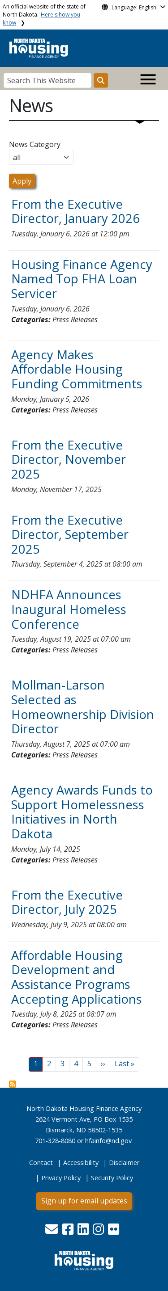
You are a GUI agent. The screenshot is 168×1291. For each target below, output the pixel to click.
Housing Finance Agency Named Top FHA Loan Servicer (81, 279)
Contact (41, 1162)
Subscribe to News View (12, 1084)
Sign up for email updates (84, 1201)
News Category (34, 144)
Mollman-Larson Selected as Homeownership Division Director (82, 707)
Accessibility (81, 1162)
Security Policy (112, 1177)
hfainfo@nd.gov (108, 1140)
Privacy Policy (61, 1177)
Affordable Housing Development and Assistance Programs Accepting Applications (76, 977)
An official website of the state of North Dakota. (44, 14)
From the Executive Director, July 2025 (67, 902)
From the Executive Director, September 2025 (70, 534)
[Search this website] (101, 80)
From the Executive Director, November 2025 (68, 459)
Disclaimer (124, 1162)
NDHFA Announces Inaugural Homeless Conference (68, 609)
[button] (52, 1231)
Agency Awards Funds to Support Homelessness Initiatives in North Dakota (82, 812)
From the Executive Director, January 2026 (75, 211)
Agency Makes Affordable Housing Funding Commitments (76, 369)
